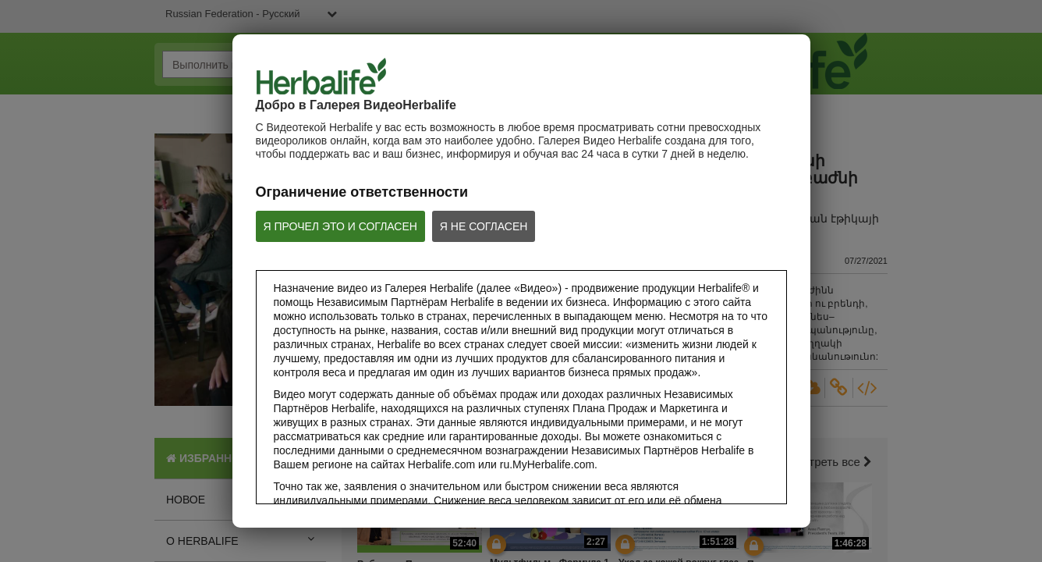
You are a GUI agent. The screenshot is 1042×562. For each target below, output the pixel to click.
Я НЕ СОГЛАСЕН (484, 226)
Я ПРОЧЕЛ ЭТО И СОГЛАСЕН (340, 226)
